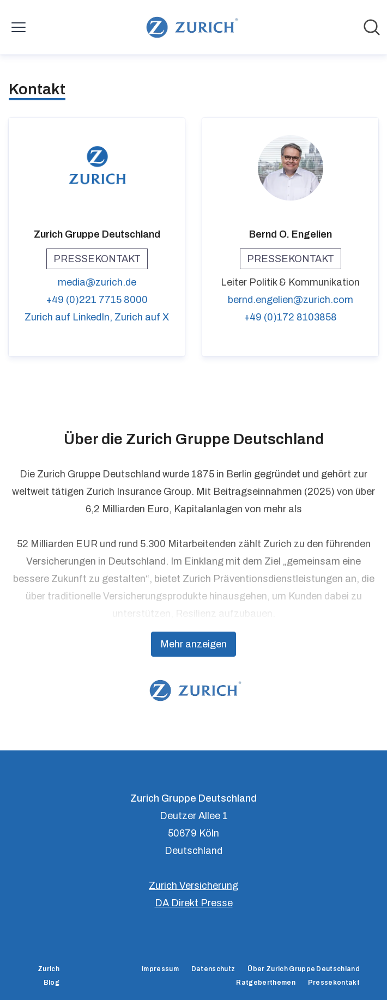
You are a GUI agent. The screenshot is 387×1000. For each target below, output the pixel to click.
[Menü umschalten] (19, 27)
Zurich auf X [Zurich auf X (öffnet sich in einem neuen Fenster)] (141, 317)
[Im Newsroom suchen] (371, 27)
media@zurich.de (97, 282)
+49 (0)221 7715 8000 (97, 299)
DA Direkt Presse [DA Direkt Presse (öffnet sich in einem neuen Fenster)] (194, 903)
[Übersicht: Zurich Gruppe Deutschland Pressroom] (190, 27)
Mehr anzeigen (193, 644)
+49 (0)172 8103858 (290, 317)
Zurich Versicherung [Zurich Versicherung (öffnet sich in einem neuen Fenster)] (193, 885)
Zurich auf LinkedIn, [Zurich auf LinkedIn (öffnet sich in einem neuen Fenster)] (69, 317)
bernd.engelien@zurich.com (290, 299)
